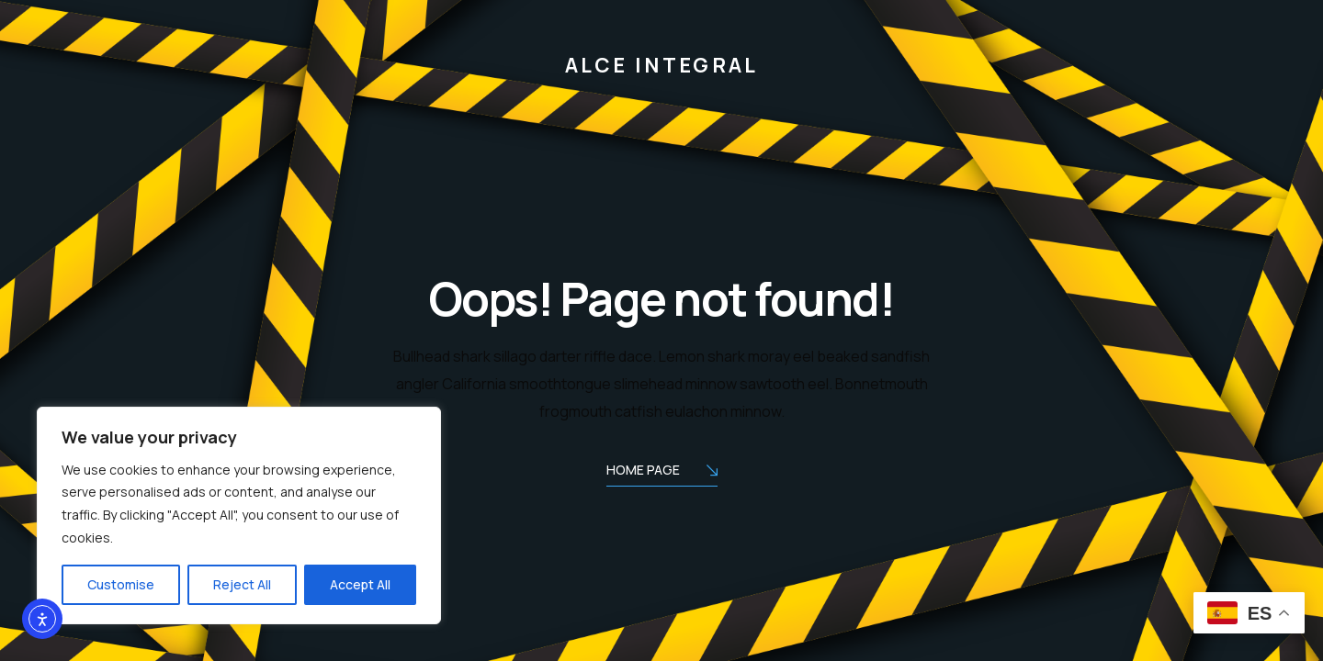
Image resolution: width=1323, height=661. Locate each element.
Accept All (360, 584)
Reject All (242, 584)
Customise (120, 584)
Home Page (662, 471)
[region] (239, 516)
